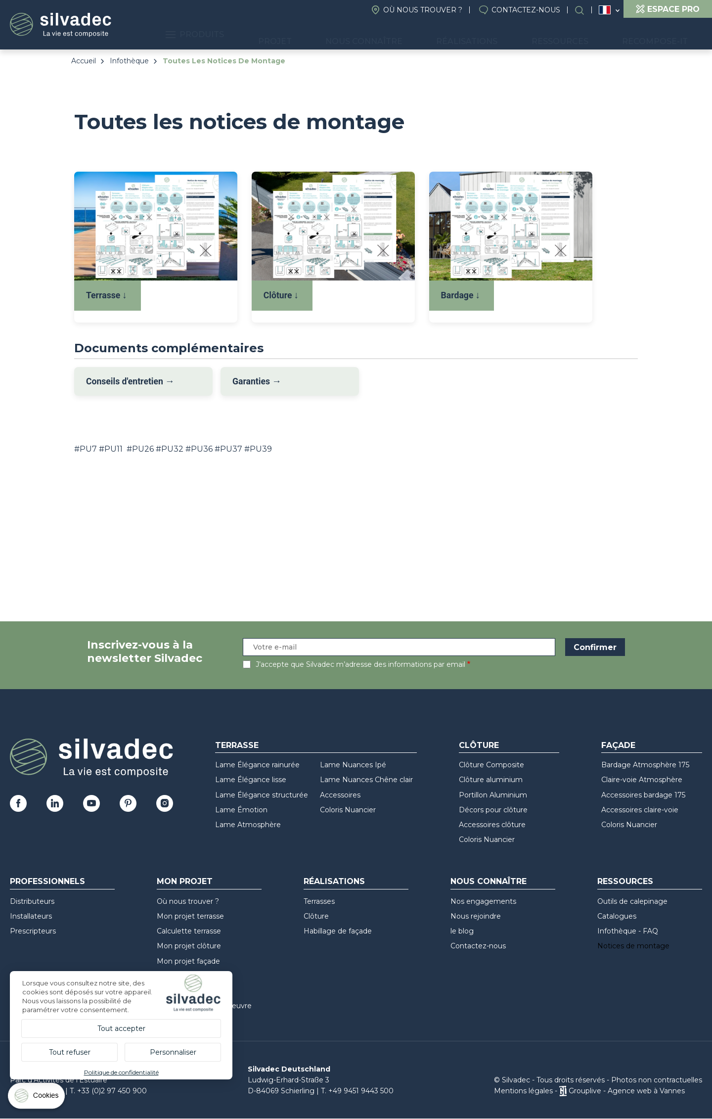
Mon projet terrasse (190, 916)
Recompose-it (662, 35)
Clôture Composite (491, 764)
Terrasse (237, 745)
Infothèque (129, 60)
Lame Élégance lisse (250, 779)
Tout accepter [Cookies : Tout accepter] (121, 1028)
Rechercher (584, 10)
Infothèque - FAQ (627, 931)
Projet (340, 35)
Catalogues (616, 916)
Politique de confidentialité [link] (121, 1072)
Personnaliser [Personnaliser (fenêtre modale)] (173, 1052)
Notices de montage (633, 945)
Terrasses (319, 901)
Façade (618, 745)
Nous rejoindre (475, 916)
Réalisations (503, 35)
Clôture (479, 745)
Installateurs (31, 916)
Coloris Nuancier (348, 809)
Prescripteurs (33, 931)
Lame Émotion (241, 809)
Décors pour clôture (493, 809)
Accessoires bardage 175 (643, 795)
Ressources (582, 35)
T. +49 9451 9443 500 (357, 1090)
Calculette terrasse (189, 931)
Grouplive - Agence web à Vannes (627, 1090)
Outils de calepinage (632, 901)
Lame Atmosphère (248, 824)
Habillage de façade (338, 931)
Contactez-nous (525, 9)
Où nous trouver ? (422, 9)
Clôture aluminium (491, 779)
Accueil (83, 60)
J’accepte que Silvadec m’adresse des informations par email (360, 664)
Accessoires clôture (492, 824)
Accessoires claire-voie (639, 809)
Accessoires (340, 795)
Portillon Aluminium (493, 795)
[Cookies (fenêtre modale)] (37, 1098)
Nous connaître (415, 35)
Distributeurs (32, 901)
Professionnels (47, 881)
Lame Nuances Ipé (353, 764)
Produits (275, 35)
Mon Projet (185, 881)
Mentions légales (523, 1090)
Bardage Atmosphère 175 (645, 764)
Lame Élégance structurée (261, 795)
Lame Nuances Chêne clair (366, 779)
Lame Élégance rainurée (257, 764)
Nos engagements (483, 901)
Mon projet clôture (189, 945)
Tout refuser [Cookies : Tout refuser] (69, 1052)
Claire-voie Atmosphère (641, 779)
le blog (462, 931)
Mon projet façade (188, 961)
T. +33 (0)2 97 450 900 (108, 1090)
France (605, 9)
